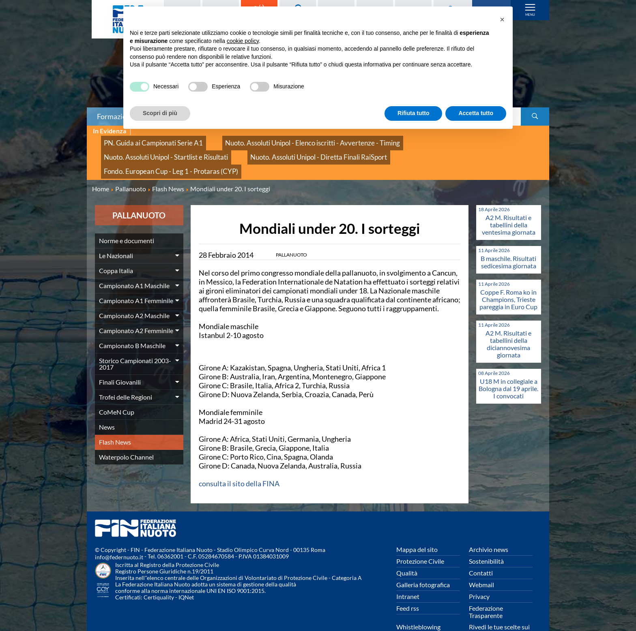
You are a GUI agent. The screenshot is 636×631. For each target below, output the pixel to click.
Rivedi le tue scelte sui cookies (499, 605)
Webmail (481, 559)
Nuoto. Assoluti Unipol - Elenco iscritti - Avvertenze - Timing (277, 140)
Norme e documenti (126, 215)
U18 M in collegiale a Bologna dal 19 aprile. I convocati (508, 363)
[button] (502, 19)
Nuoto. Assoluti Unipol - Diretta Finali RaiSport (160, 148)
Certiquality (159, 572)
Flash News (115, 417)
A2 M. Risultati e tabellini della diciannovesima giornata (508, 319)
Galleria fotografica (423, 559)
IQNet (186, 572)
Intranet (407, 571)
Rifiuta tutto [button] (414, 113)
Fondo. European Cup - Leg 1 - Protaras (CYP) (293, 148)
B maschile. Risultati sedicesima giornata (508, 236)
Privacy (479, 571)
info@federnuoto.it (119, 531)
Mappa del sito (417, 524)
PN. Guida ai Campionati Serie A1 (143, 140)
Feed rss (407, 583)
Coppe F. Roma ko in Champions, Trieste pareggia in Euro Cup (508, 274)
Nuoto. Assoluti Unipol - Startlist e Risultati (423, 140)
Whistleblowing (418, 601)
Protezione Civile (420, 536)
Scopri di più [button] (160, 113)
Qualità (406, 548)
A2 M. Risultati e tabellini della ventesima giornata (508, 199)
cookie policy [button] (243, 41)
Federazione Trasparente (486, 586)
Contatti (481, 548)
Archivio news (488, 524)
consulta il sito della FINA (239, 458)
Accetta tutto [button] (475, 113)
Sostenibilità (486, 536)
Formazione (115, 116)
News (107, 402)
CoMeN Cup (116, 387)
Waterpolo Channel (126, 432)
